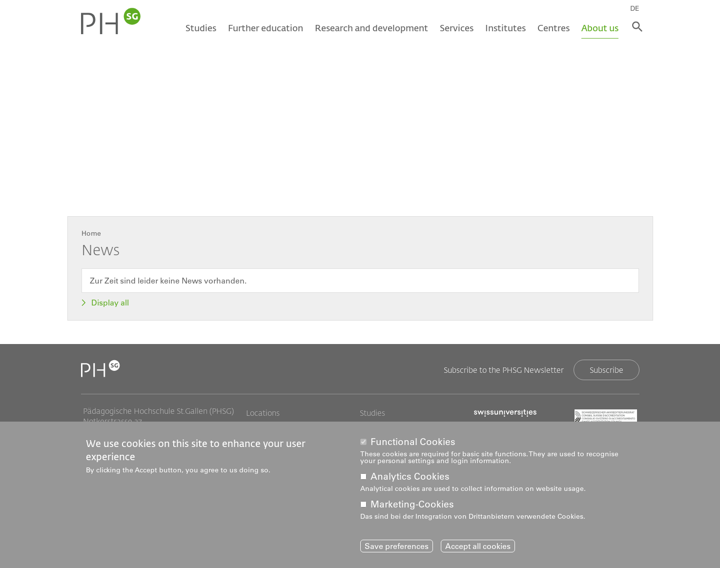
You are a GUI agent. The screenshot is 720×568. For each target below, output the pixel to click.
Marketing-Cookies (412, 504)
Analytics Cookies (410, 477)
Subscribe (606, 370)
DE (636, 8)
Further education (264, 28)
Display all (110, 302)
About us (598, 28)
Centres (552, 28)
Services (456, 28)
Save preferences (397, 546)
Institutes (504, 28)
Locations (263, 413)
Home (91, 233)
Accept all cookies (478, 546)
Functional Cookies (412, 441)
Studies (200, 28)
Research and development (370, 28)
